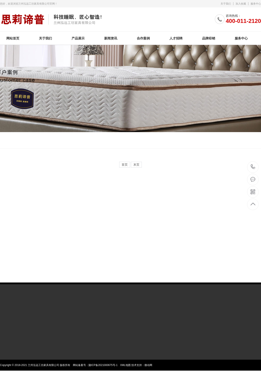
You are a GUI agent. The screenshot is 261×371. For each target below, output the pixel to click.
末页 (136, 164)
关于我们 (226, 3)
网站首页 (12, 38)
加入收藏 (241, 3)
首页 (125, 164)
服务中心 (256, 3)
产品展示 (78, 38)
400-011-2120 (253, 167)
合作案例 (143, 38)
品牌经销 (208, 38)
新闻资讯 (110, 38)
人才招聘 (175, 38)
